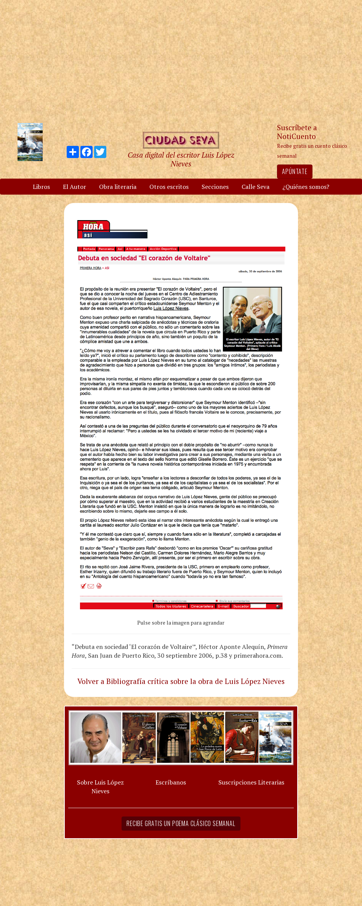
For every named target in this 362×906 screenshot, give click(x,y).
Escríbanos (170, 782)
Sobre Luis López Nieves (100, 786)
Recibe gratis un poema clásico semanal (181, 823)
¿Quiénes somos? (305, 186)
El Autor (74, 186)
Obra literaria (117, 186)
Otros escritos (169, 186)
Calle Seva (255, 186)
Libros (41, 186)
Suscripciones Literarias (251, 782)
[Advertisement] (181, 61)
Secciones (215, 186)
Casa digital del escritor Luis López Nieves (181, 159)
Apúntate (294, 171)
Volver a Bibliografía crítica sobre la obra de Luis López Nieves (181, 681)
